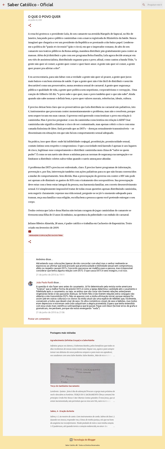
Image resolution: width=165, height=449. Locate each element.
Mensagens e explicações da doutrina (46, 235)
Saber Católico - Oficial (30, 4)
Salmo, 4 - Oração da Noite (62, 411)
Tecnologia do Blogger (82, 439)
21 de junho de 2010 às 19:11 (50, 274)
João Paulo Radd (44, 282)
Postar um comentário (39, 319)
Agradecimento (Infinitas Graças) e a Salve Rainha (72, 340)
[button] (29, 25)
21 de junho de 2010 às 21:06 (50, 312)
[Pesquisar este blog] (149, 4)
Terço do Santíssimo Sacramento (64, 386)
